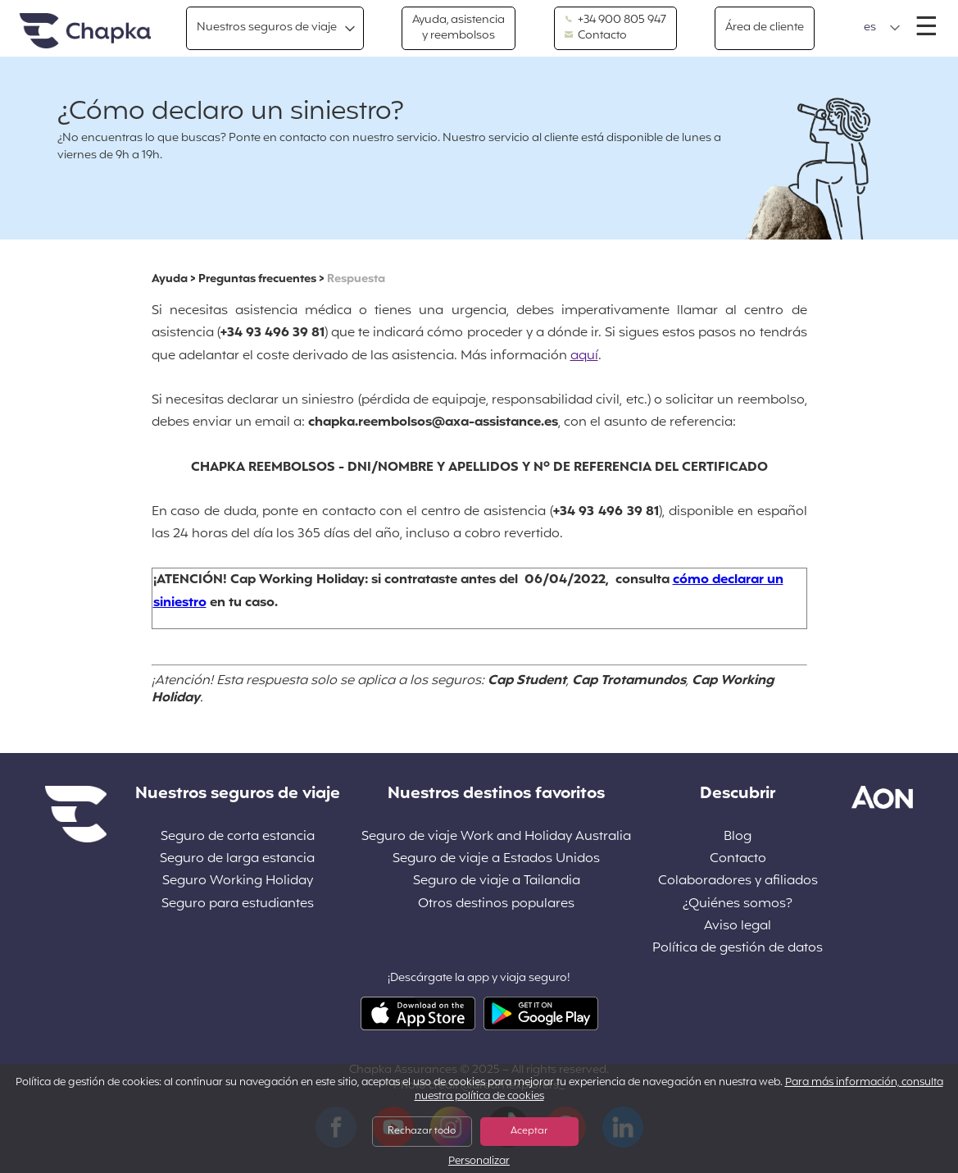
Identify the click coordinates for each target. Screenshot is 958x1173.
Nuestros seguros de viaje (267, 27)
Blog (737, 837)
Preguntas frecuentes (257, 279)
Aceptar (529, 1131)
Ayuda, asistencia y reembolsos (458, 27)
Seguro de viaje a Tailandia (496, 881)
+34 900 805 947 (615, 20)
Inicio (85, 31)
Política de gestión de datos (737, 948)
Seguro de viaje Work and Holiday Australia (496, 837)
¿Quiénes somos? (737, 904)
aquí (584, 356)
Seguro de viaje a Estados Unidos (496, 859)
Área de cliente (764, 27)
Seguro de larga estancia (237, 859)
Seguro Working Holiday (237, 881)
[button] (882, 28)
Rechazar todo (422, 1131)
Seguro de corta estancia (238, 837)
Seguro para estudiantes (237, 904)
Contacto (596, 36)
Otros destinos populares (496, 904)
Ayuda (170, 279)
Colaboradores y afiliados (738, 881)
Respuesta (356, 279)
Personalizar (479, 1162)
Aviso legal (737, 926)
